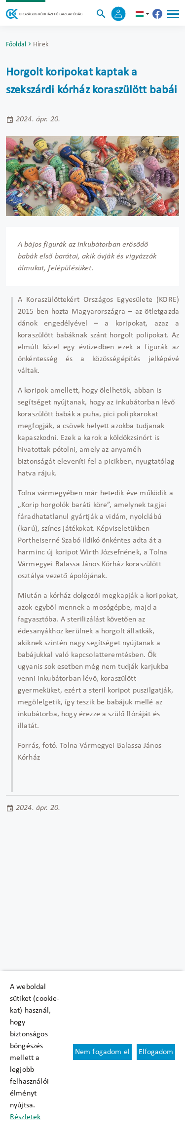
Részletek (25, 1117)
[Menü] (173, 14)
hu (143, 14)
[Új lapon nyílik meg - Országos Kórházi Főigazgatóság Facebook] (157, 14)
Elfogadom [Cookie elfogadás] (156, 1052)
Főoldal (16, 44)
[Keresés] (101, 14)
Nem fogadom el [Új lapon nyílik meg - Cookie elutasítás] (102, 1052)
